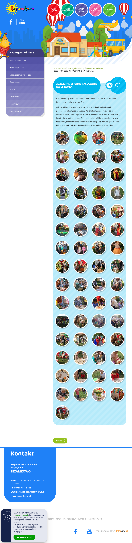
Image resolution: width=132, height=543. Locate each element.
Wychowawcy (15, 111)
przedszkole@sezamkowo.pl (30, 491)
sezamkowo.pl (24, 496)
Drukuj (60, 440)
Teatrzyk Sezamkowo (18, 60)
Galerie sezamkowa (94, 68)
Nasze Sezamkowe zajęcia (20, 75)
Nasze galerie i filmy (76, 68)
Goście (12, 89)
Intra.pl (122, 530)
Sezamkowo (15, 104)
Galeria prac (15, 82)
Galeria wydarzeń (17, 67)
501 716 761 (25, 487)
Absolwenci (14, 96)
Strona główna (59, 68)
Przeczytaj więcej (21, 515)
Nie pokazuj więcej (24, 537)
